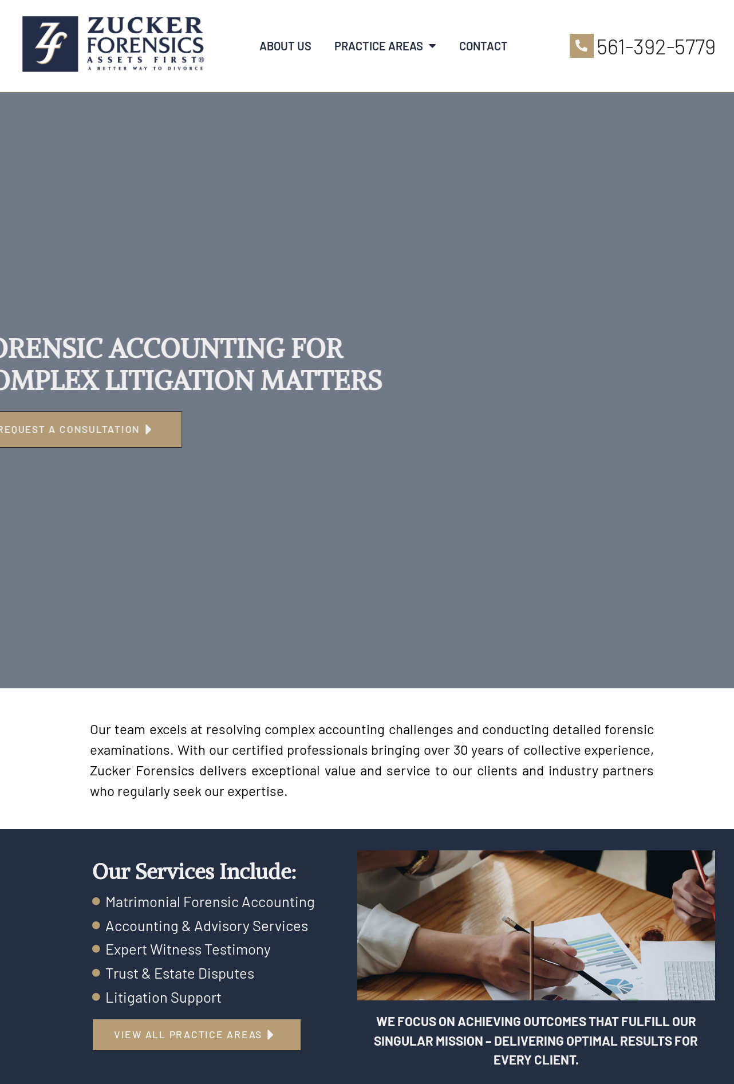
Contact (483, 46)
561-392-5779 (656, 45)
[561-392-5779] (582, 46)
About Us (285, 46)
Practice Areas (385, 45)
